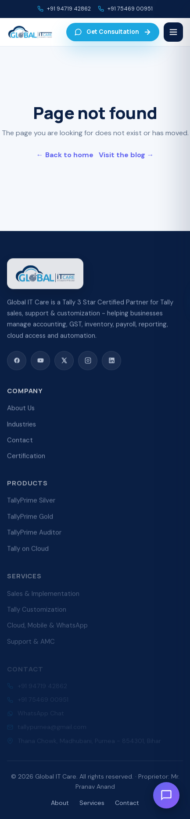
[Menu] (173, 32)
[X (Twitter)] (64, 361)
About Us (21, 409)
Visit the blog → (126, 154)
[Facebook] (16, 361)
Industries (21, 426)
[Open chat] (166, 795)
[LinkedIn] (111, 361)
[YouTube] (40, 361)
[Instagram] (87, 361)
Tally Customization (36, 612)
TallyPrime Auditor (34, 534)
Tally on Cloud (28, 550)
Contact (20, 441)
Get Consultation (112, 32)
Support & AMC (31, 643)
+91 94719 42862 (69, 8)
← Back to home (64, 154)
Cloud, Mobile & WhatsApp (47, 628)
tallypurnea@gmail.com (52, 728)
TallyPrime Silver (31, 502)
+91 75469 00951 (130, 8)
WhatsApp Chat (41, 714)
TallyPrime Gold (30, 519)
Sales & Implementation (43, 596)
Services (91, 803)
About (60, 803)
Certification (26, 457)
